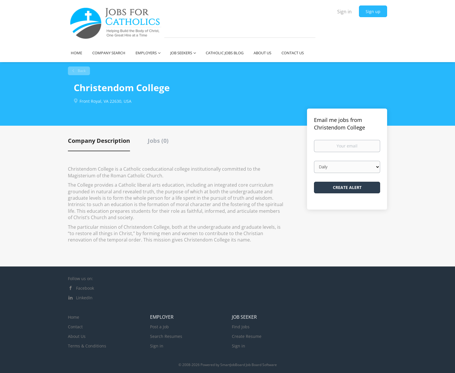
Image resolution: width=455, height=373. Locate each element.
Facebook (85, 288)
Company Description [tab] (99, 141)
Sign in (344, 11)
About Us (77, 336)
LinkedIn (84, 297)
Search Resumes (166, 336)
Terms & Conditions (87, 346)
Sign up (373, 11)
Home (73, 317)
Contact (75, 326)
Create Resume (246, 336)
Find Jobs (241, 326)
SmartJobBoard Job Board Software (248, 364)
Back (81, 70)
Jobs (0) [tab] (158, 141)
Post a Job (159, 326)
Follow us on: (80, 278)
